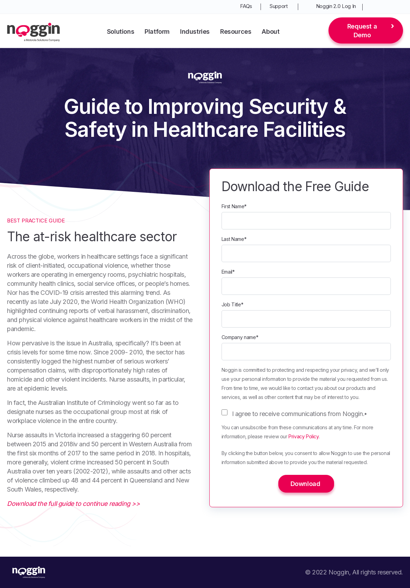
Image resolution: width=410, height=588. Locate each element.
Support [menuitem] (279, 6)
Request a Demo (362, 31)
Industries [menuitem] (195, 31)
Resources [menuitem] (235, 31)
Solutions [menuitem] (120, 31)
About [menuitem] (270, 31)
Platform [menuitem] (157, 31)
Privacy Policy (303, 436)
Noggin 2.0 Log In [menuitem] (336, 6)
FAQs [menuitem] (246, 6)
